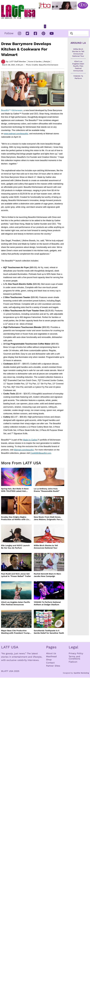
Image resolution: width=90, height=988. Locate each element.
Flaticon (73, 661)
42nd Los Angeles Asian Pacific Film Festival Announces (15, 603)
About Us (51, 653)
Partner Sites (53, 665)
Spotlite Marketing (81, 673)
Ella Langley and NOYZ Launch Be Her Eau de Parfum (15, 546)
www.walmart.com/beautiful (16, 134)
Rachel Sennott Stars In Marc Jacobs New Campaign (47, 575)
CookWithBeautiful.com (40, 453)
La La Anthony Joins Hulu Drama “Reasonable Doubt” (47, 490)
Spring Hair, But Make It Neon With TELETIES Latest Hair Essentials (15, 490)
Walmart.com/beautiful (24, 450)
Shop (49, 659)
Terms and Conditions (74, 657)
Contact (50, 662)
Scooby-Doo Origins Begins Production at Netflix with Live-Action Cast (16, 518)
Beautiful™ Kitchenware (11, 110)
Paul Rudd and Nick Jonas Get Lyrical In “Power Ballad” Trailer (16, 575)
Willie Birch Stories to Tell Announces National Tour (46, 546)
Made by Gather (30, 440)
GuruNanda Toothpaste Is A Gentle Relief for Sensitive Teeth (49, 631)
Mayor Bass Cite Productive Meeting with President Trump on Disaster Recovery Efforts (15, 631)
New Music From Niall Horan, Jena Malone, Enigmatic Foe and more (49, 518)
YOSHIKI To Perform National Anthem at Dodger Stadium (47, 603)
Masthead (51, 656)
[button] (45, 26)
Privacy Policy (76, 653)
